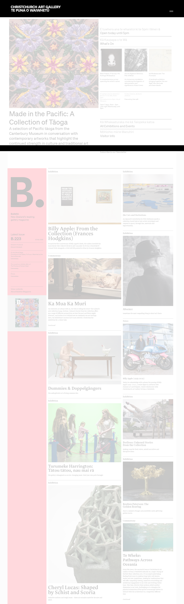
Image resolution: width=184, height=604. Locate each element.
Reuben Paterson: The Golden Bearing (136, 354)
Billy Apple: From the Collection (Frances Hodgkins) (73, 82)
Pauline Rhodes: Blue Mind (138, 487)
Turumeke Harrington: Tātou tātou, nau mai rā (71, 317)
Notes (125, 169)
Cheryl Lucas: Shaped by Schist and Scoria (73, 439)
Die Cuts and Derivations (134, 64)
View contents (17, 138)
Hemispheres (129, 557)
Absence (128, 158)
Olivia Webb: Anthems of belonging (74, 514)
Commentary (54, 104)
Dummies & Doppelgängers (74, 237)
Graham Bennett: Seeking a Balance (69, 598)
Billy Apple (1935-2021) (133, 227)
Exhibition (53, 20)
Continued (51, 174)
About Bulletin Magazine (21, 140)
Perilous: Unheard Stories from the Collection (138, 292)
